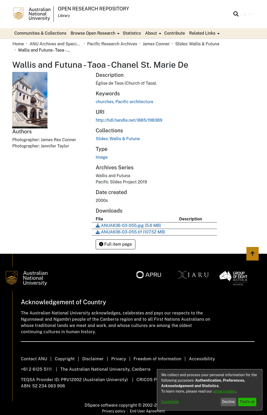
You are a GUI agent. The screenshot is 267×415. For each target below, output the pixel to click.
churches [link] (104, 101)
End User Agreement (147, 411)
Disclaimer (93, 358)
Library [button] (64, 16)
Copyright (65, 358)
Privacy (118, 358)
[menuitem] (95, 33)
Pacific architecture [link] (134, 101)
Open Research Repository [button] (93, 8)
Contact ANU (34, 358)
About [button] (151, 33)
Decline (228, 402)
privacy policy (224, 391)
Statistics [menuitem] (132, 33)
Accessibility (202, 358)
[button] (236, 14)
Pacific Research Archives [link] (112, 43)
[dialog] (209, 390)
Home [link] (18, 43)
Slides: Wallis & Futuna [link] (197, 43)
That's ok (247, 402)
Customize (170, 402)
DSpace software (101, 405)
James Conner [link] (156, 43)
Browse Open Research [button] (93, 33)
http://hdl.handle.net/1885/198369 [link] (129, 120)
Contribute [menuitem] (174, 33)
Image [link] (102, 157)
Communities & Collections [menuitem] (40, 33)
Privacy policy (113, 411)
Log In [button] (246, 13)
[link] (118, 138)
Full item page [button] (115, 244)
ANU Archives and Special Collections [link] (55, 43)
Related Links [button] (202, 33)
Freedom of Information (157, 358)
